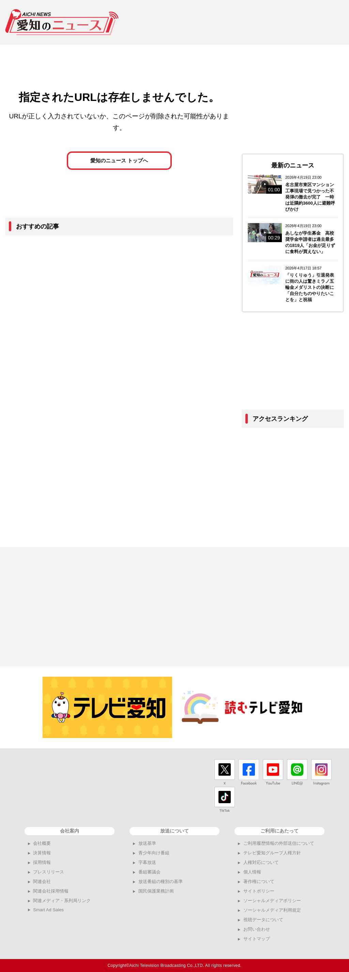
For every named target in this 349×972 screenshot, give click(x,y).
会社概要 (42, 843)
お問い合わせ (256, 929)
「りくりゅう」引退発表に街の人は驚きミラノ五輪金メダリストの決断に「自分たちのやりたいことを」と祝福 (309, 287)
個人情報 (252, 871)
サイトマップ (256, 938)
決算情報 (42, 852)
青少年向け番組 (153, 852)
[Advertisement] (236, 22)
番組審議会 (149, 871)
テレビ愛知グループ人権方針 (272, 852)
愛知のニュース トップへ (119, 165)
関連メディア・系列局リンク (62, 900)
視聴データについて (263, 919)
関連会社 (42, 881)
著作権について (258, 881)
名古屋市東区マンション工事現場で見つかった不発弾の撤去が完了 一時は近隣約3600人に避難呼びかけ (310, 197)
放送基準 (147, 843)
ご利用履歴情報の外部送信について (278, 843)
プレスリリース (48, 871)
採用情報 (42, 862)
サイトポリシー (258, 891)
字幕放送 (147, 862)
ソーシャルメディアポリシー (272, 900)
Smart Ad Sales (48, 909)
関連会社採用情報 (51, 891)
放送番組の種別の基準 (160, 881)
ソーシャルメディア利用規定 (272, 910)
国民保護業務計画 (156, 891)
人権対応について (261, 862)
